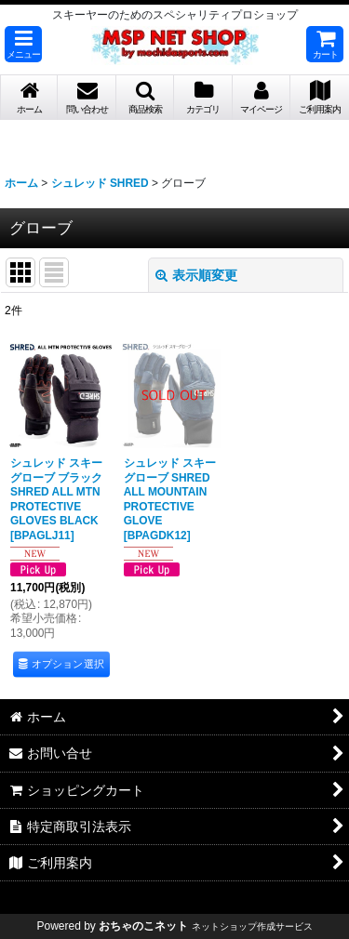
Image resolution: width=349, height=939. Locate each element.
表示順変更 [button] (196, 275)
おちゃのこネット (143, 925)
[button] (23, 44)
